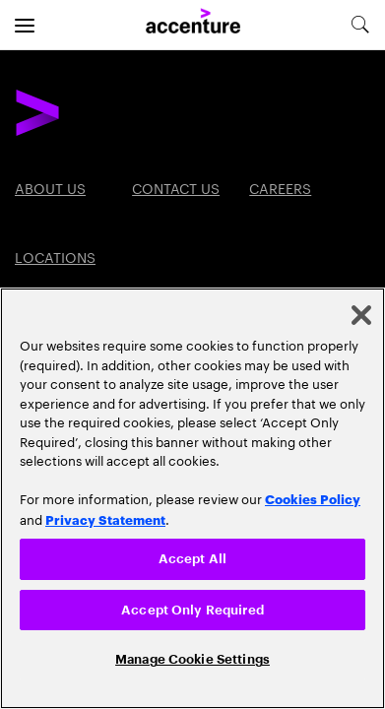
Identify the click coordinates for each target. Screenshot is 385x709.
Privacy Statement (105, 519)
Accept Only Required (192, 610)
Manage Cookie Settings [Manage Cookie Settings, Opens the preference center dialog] (192, 659)
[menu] (24, 24)
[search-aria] (359, 24)
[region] (192, 498)
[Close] (361, 315)
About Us (50, 187)
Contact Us (176, 187)
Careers (280, 187)
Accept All (192, 558)
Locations (55, 256)
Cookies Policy (312, 498)
